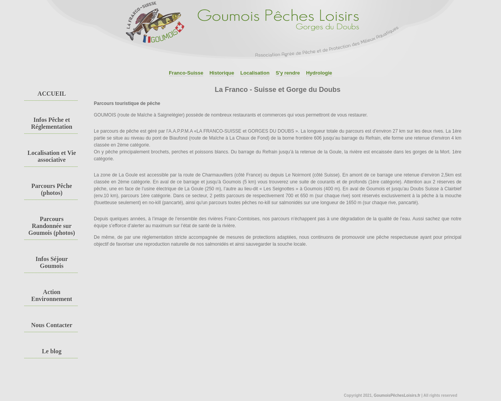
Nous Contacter (51, 325)
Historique (222, 73)
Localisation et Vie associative (51, 156)
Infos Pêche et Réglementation (52, 123)
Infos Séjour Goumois (51, 262)
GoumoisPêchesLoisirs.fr (397, 395)
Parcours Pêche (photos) (52, 189)
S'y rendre (288, 73)
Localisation (255, 73)
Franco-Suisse (186, 73)
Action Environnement (51, 295)
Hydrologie (319, 73)
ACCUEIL (52, 93)
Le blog (52, 351)
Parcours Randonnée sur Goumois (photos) (51, 226)
